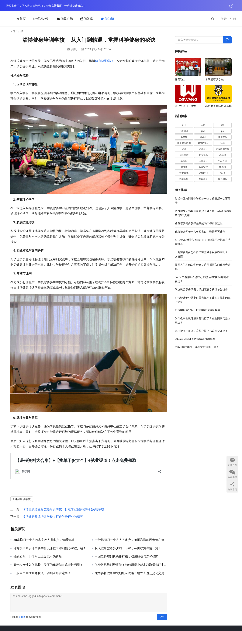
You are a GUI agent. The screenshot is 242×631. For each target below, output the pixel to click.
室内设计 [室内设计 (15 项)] (203, 161)
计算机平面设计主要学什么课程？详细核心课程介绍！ (49, 548)
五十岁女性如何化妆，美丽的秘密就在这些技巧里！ (48, 565)
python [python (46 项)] (184, 137)
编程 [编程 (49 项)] (222, 173)
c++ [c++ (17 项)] (184, 125)
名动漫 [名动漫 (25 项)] (222, 155)
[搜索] (212, 19)
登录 (224, 19)
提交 (162, 617)
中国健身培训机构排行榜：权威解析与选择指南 (126, 556)
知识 (74, 49)
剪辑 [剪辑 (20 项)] (222, 143)
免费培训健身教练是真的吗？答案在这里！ (200, 223)
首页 (20, 19)
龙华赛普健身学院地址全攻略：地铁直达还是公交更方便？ (131, 573)
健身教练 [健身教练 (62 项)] (222, 137)
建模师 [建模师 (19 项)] (184, 167)
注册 (233, 19)
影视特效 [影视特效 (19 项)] (203, 167)
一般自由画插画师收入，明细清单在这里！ (42, 573)
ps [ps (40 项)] (222, 131)
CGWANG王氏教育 (186, 105)
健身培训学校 (104, 61)
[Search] (227, 39)
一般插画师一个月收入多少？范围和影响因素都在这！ (131, 540)
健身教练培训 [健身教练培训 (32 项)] (184, 143)
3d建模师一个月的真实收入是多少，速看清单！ (45, 540)
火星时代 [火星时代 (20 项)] (203, 173)
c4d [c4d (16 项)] (203, 125)
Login (22, 616)
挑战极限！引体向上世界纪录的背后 (37, 556)
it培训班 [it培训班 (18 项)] (184, 131)
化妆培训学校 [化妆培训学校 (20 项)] (222, 149)
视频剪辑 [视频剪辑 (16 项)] (183, 179)
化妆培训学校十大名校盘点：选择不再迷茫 (200, 231)
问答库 (86, 19)
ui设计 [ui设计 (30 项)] (203, 137)
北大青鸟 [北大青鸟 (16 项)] (203, 155)
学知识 (106, 19)
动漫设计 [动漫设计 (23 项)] (203, 149)
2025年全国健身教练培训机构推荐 (195, 338)
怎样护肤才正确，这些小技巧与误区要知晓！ (201, 330)
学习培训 (41, 19)
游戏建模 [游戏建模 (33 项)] (183, 173)
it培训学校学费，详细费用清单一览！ (197, 347)
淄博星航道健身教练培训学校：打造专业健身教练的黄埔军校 (63, 509)
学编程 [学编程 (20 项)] (184, 161)
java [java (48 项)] (203, 131)
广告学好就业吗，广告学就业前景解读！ (199, 310)
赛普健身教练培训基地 (218, 105)
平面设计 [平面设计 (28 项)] (222, 161)
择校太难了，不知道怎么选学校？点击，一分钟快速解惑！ (45, 5)
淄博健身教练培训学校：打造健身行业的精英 (52, 516)
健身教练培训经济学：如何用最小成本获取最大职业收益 (131, 565)
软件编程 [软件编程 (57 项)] (222, 179)
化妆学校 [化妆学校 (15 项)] (183, 155)
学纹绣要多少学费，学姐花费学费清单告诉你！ (202, 289)
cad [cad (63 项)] (222, 125)
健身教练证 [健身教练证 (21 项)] (203, 143)
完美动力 (180, 79)
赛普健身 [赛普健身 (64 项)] (203, 179)
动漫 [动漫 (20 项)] (184, 149)
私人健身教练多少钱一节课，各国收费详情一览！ (128, 548)
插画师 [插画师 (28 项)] (222, 167)
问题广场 (64, 19)
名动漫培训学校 (214, 79)
